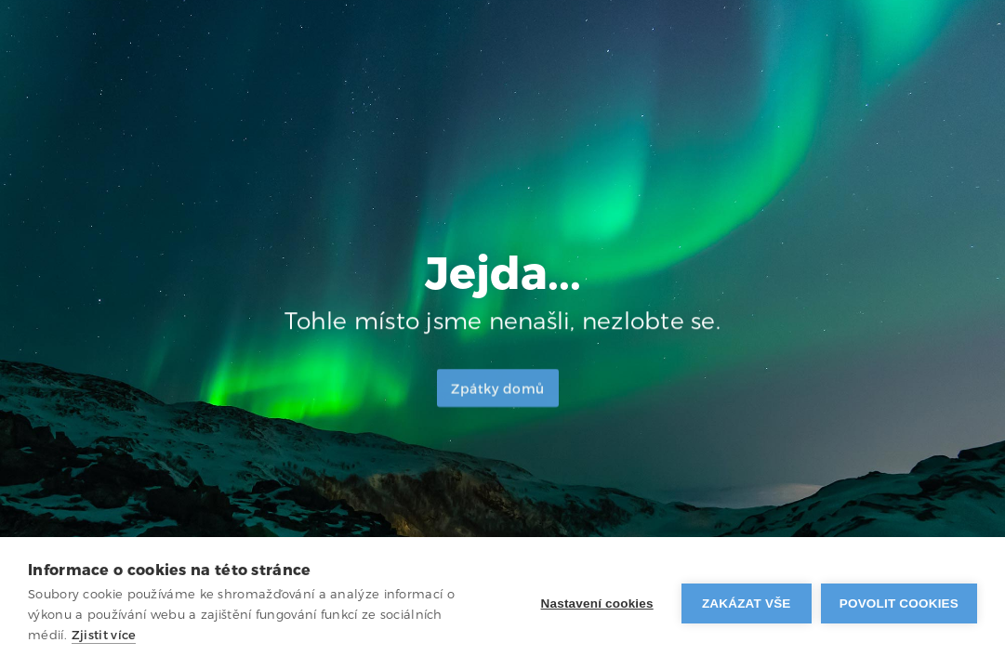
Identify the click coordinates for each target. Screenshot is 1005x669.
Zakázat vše (746, 603)
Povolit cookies (899, 603)
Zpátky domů (498, 391)
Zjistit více (104, 635)
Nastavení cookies (597, 603)
